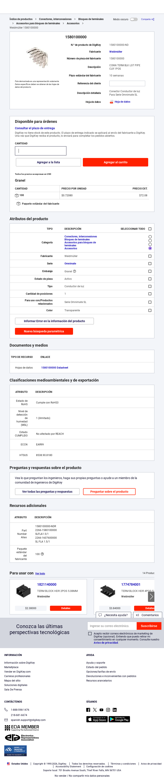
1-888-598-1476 (16, 710)
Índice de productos (21, 19)
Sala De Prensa (13, 689)
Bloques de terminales (91, 19)
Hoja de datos (119, 101)
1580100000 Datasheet (54, 367)
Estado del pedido (96, 667)
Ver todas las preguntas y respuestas (47, 491)
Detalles (65, 608)
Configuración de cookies (99, 766)
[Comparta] (147, 19)
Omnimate (70, 263)
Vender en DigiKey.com (17, 671)
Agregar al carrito (115, 162)
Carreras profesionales (17, 676)
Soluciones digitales (15, 685)
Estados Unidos (17, 763)
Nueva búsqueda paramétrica (44, 331)
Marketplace (11, 667)
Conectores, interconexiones (55, 19)
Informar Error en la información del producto (54, 321)
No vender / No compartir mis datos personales (82, 775)
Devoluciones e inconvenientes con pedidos (111, 676)
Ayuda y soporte (95, 662)
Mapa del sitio (12, 680)
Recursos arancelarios (99, 680)
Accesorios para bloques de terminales (38, 23)
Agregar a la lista (48, 162)
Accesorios (73, 23)
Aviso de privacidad (106, 642)
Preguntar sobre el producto (109, 491)
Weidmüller (115, 51)
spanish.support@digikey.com (25, 720)
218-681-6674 (15, 715)
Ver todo (40, 573)
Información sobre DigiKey (19, 662)
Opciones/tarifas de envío (101, 671)
